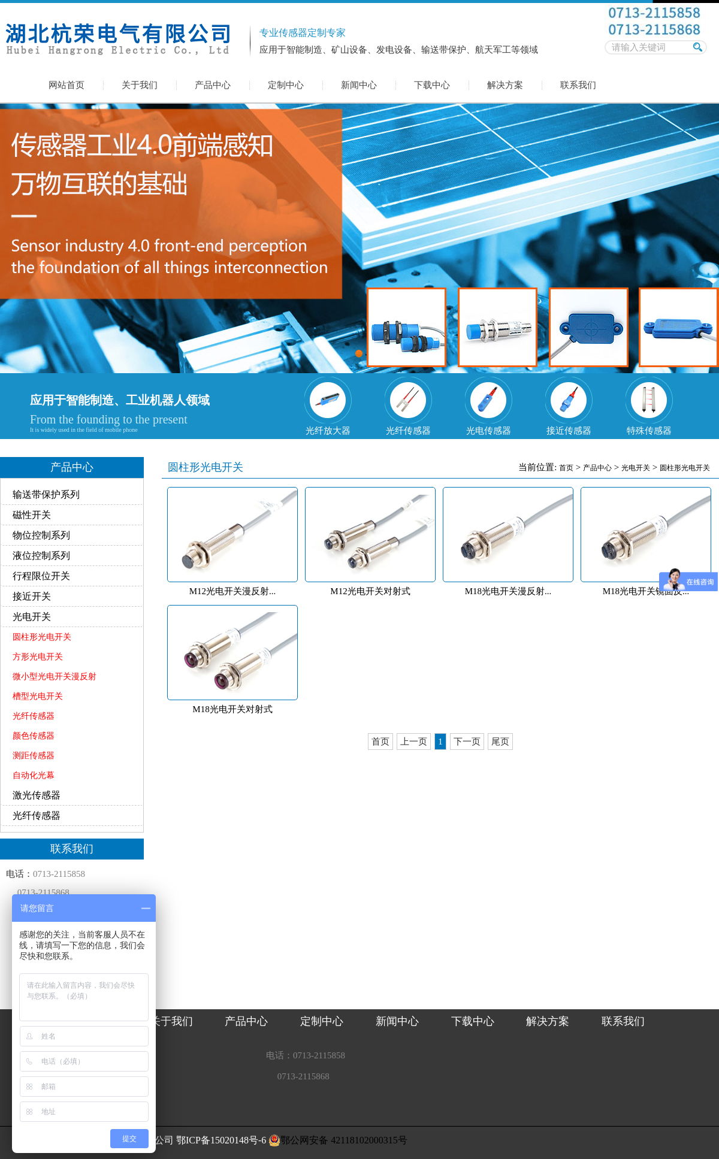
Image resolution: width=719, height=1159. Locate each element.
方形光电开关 (38, 656)
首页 (566, 468)
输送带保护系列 (46, 494)
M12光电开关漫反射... (232, 591)
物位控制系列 (41, 535)
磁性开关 (32, 515)
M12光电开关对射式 (370, 591)
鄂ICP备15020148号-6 (221, 1140)
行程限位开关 (41, 576)
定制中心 (286, 85)
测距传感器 (34, 755)
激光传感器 (37, 795)
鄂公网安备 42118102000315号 (337, 1140)
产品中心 (213, 85)
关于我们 (140, 85)
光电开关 (32, 617)
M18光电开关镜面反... (646, 591)
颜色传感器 (34, 735)
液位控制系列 (41, 555)
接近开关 (32, 596)
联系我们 (578, 85)
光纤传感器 (34, 716)
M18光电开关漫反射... (508, 591)
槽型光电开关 (38, 696)
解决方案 (505, 85)
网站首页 (66, 85)
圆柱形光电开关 (42, 637)
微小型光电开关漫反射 (54, 676)
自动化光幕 (34, 775)
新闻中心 (359, 85)
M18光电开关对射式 (232, 709)
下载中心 (432, 85)
